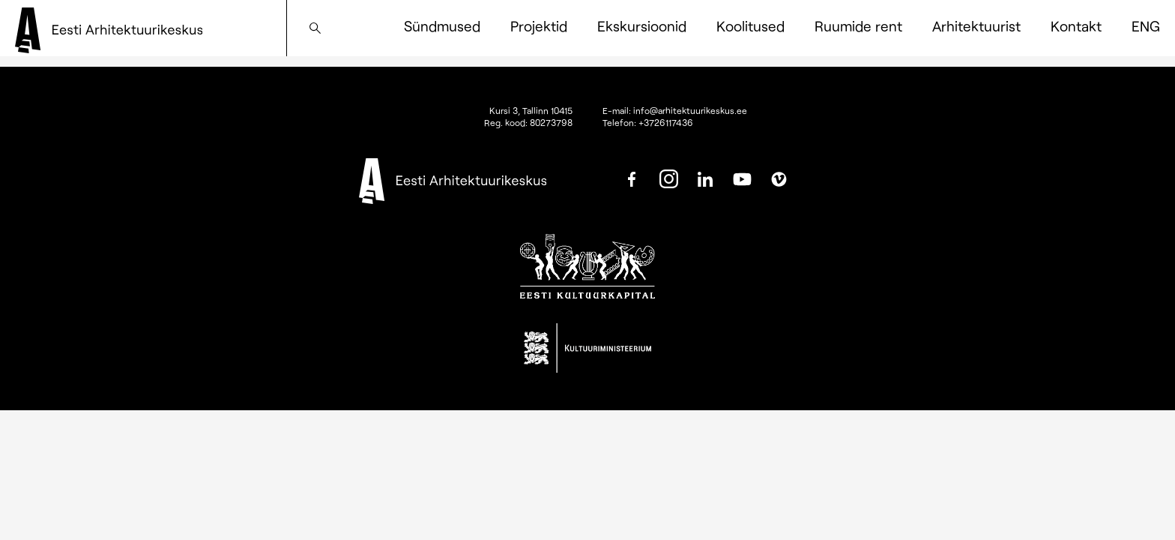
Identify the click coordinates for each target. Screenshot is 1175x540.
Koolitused (750, 25)
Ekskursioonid (641, 25)
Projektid (538, 25)
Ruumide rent (858, 25)
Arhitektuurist (976, 25)
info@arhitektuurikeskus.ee (690, 110)
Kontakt (1076, 25)
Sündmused (442, 25)
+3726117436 (665, 122)
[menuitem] (1146, 26)
